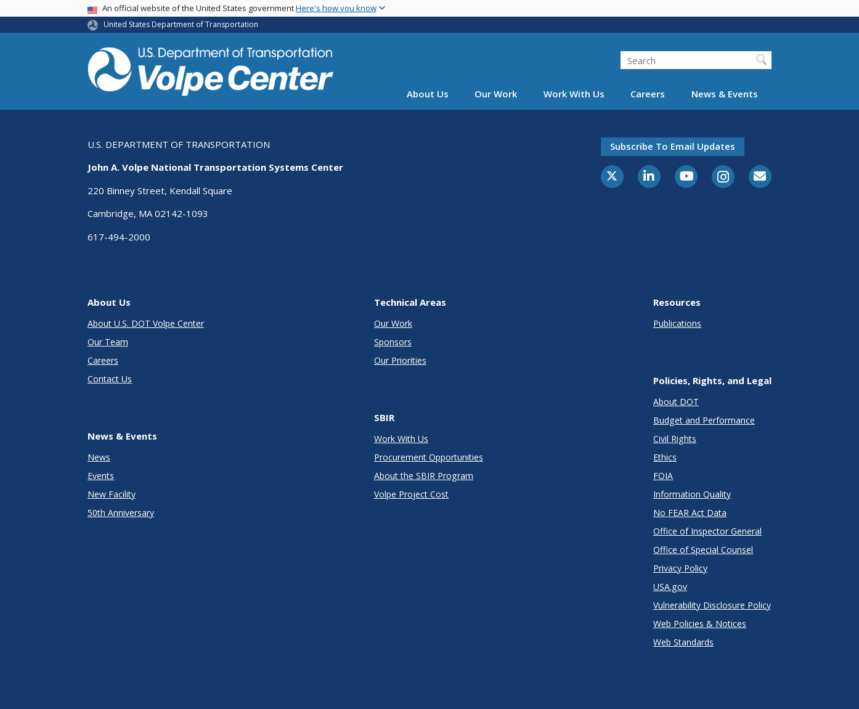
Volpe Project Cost (411, 494)
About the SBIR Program (423, 476)
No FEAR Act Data (690, 512)
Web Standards (683, 642)
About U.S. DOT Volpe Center (146, 323)
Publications (677, 323)
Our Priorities (400, 360)
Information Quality (692, 494)
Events (101, 476)
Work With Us (574, 94)
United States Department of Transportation (181, 24)
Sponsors (393, 342)
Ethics (665, 457)
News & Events (724, 94)
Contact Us (110, 379)
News (99, 457)
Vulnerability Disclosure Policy (712, 605)
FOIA (663, 476)
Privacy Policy (680, 568)
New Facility (112, 494)
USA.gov (670, 586)
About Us (428, 94)
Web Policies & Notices (699, 623)
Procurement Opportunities (428, 457)
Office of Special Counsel (703, 549)
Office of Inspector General (707, 531)
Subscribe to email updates (672, 146)
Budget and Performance (704, 420)
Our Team (108, 342)
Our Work (495, 94)
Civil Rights (674, 439)
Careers (647, 94)
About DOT (676, 402)
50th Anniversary (121, 512)
